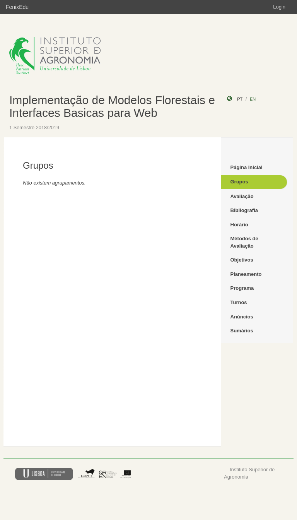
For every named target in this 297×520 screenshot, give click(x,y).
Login (279, 7)
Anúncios (241, 317)
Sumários (241, 331)
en (253, 99)
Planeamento (246, 274)
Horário (239, 225)
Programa (242, 288)
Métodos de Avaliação (244, 242)
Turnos (238, 302)
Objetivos (241, 260)
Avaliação (242, 196)
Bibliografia (244, 210)
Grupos (239, 182)
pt (239, 99)
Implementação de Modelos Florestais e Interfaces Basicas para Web (112, 106)
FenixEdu (17, 7)
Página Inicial (246, 167)
